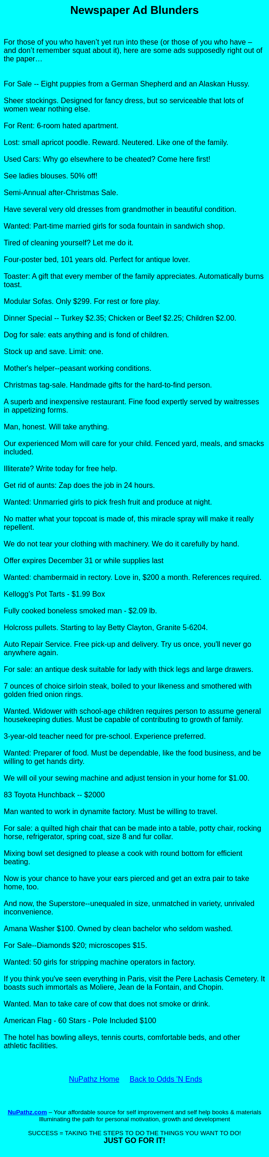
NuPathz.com (27, 1112)
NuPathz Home (94, 1079)
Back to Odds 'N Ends (166, 1079)
